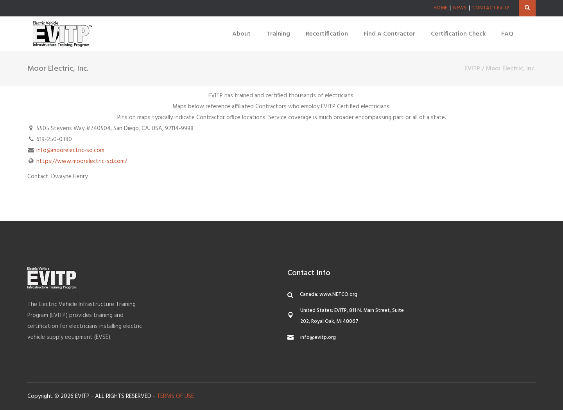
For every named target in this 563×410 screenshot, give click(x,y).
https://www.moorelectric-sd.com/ (81, 161)
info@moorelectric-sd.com (70, 150)
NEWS (459, 8)
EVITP (472, 68)
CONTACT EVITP (490, 8)
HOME (440, 8)
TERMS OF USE (175, 396)
